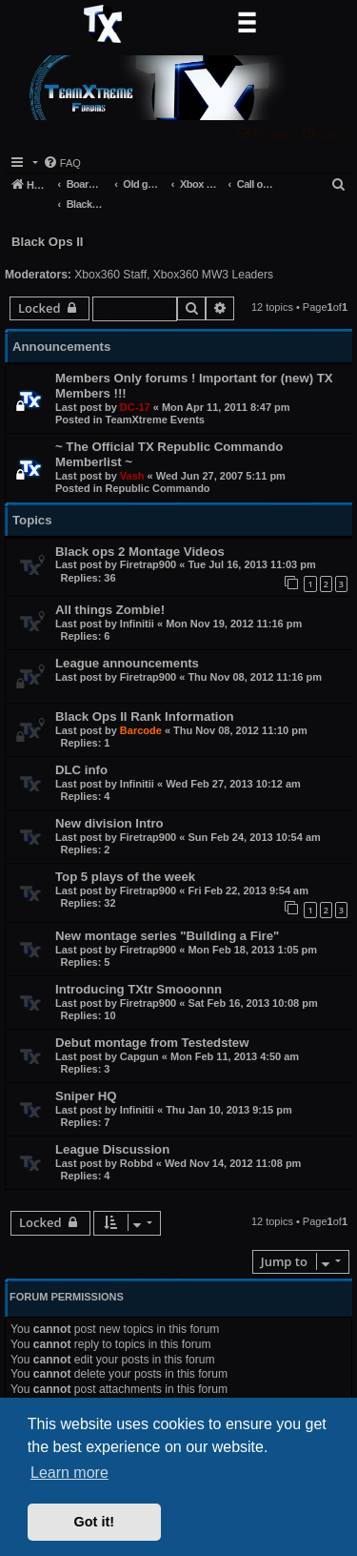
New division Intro (109, 823)
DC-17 (135, 407)
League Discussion (112, 1149)
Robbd (136, 1163)
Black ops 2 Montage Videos (140, 551)
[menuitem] (324, 134)
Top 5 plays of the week (125, 877)
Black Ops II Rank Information (144, 716)
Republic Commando (158, 488)
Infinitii (137, 623)
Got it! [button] (94, 1521)
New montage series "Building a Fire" (167, 936)
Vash (132, 475)
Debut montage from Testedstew (151, 1042)
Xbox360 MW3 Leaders (213, 274)
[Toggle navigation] (246, 24)
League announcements (127, 663)
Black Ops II (47, 242)
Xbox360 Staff (110, 274)
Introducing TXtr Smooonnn (138, 989)
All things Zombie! (110, 610)
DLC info (81, 770)
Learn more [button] (69, 1472)
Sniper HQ (85, 1096)
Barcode (141, 730)
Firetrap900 (148, 564)
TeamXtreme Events (155, 419)
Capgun (139, 1056)
